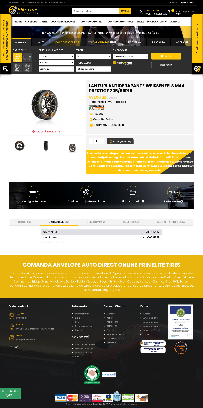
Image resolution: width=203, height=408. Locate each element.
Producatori (81, 330)
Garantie (111, 330)
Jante (44, 21)
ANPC (110, 317)
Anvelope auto (151, 317)
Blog (77, 317)
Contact (175, 21)
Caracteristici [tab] (59, 222)
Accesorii (52, 33)
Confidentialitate (115, 338)
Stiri (77, 321)
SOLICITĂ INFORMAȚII (46, 131)
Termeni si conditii (116, 334)
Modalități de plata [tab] (171, 222)
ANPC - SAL (112, 321)
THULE (140, 21)
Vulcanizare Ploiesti (64, 21)
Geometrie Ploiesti (84, 348)
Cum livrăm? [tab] (131, 222)
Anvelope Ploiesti (152, 330)
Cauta (166, 56)
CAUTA (125, 11)
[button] (133, 195)
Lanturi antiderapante (73, 33)
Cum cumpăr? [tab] (95, 222)
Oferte (146, 313)
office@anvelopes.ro (25, 339)
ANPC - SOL (112, 326)
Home (18, 21)
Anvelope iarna (151, 326)
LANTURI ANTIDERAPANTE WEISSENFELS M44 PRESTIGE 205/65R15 (123, 33)
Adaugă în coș (120, 141)
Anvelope (31, 21)
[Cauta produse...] (95, 11)
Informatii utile (82, 313)
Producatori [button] (157, 21)
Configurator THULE (121, 21)
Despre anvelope (84, 326)
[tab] (20, 42)
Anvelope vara (151, 321)
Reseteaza (166, 64)
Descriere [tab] (24, 222)
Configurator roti (92, 21)
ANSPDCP (112, 342)
